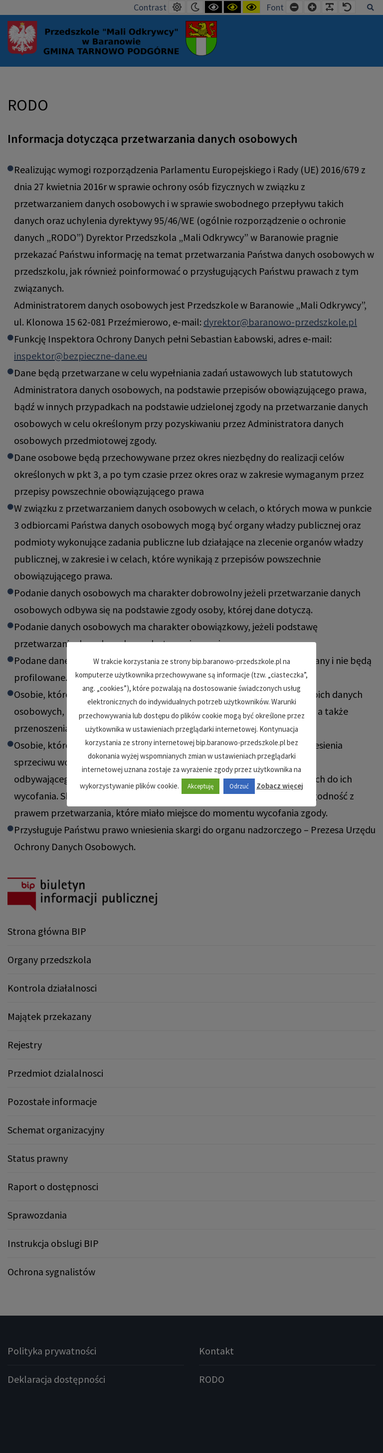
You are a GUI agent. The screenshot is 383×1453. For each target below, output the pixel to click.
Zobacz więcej (279, 785)
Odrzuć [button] (239, 786)
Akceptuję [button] (200, 786)
